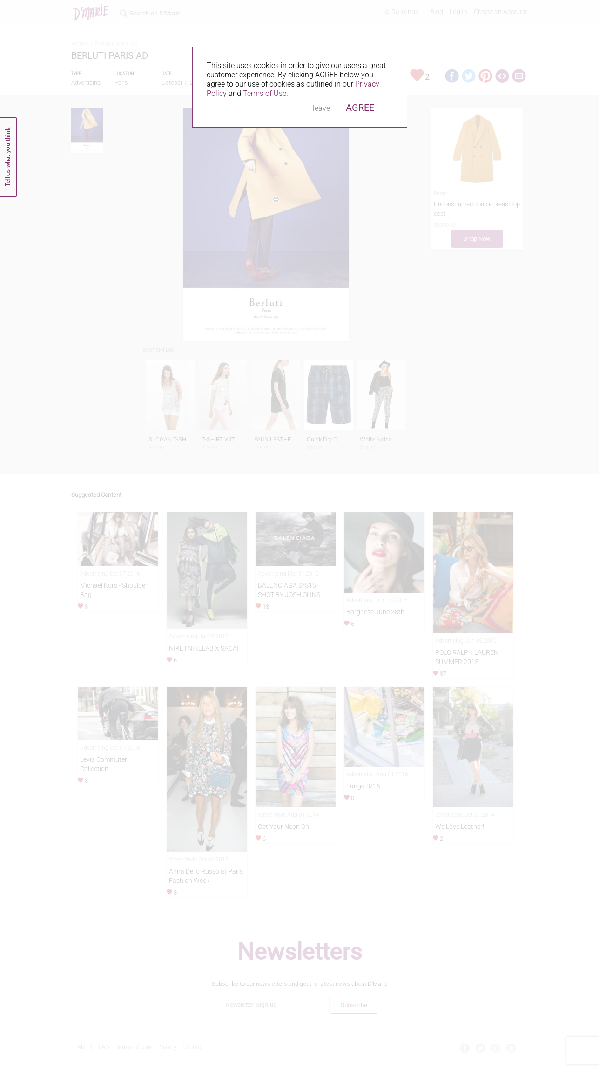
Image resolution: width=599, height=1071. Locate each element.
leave (321, 108)
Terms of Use (264, 93)
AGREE (360, 107)
